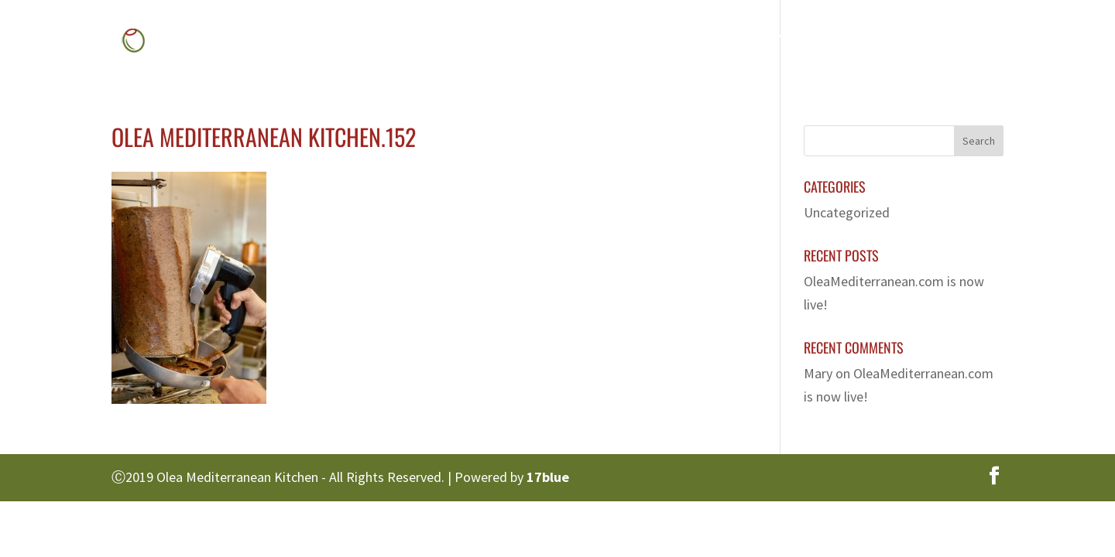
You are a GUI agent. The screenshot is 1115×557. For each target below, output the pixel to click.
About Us (594, 42)
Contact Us (940, 42)
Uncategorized (847, 212)
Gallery (758, 42)
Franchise (844, 42)
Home (518, 42)
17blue (548, 477)
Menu (671, 42)
